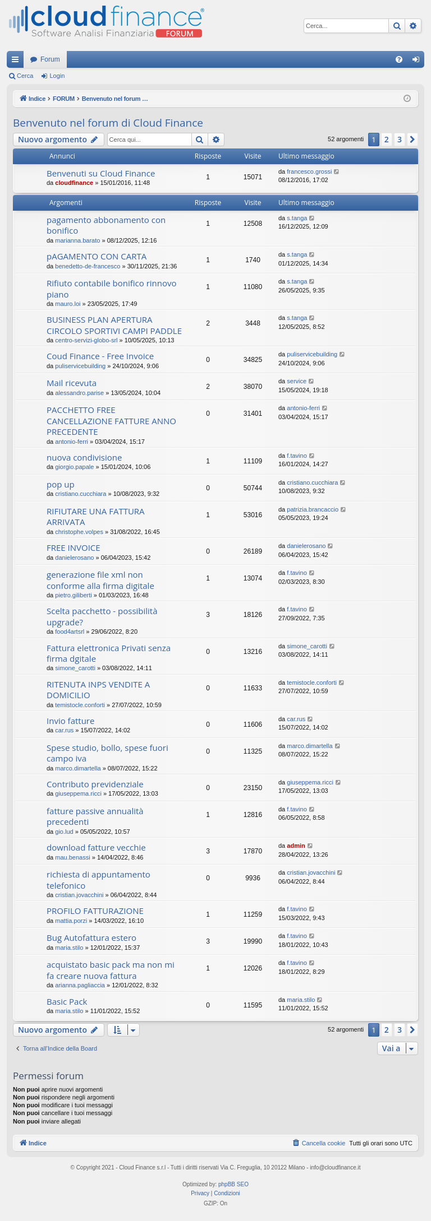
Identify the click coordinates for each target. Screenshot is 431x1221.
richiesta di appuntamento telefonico (98, 879)
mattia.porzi (71, 920)
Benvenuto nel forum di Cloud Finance (108, 122)
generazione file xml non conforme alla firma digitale (100, 580)
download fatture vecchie (96, 847)
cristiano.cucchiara (80, 493)
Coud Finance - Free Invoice (100, 355)
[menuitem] (399, 59)
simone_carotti (75, 668)
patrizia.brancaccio (312, 509)
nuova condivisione (84, 457)
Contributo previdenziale (95, 784)
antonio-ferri (71, 441)
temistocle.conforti (80, 705)
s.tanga (297, 218)
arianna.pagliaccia (80, 985)
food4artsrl (69, 631)
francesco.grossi (309, 171)
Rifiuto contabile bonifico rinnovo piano (111, 288)
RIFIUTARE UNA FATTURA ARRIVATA (96, 516)
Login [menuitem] (418, 61)
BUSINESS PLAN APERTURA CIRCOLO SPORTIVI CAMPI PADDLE (114, 325)
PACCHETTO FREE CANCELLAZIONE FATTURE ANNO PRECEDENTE (111, 420)
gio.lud (64, 831)
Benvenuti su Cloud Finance (101, 173)
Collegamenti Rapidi (17, 61)
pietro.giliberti (73, 595)
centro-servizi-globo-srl (86, 340)
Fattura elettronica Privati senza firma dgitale (109, 653)
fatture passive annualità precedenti (95, 816)
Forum (50, 59)
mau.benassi (72, 857)
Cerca (25, 75)
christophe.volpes (79, 531)
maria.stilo (69, 947)
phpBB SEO (233, 1184)
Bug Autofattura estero (91, 937)
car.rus (64, 730)
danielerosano (74, 557)
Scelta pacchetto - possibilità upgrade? (102, 616)
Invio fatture (70, 720)
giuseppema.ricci (78, 793)
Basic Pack (67, 1001)
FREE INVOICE (73, 547)
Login (57, 75)
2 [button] (386, 139)
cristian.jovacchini (79, 895)
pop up (61, 484)
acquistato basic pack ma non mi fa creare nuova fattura (111, 970)
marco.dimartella (77, 768)
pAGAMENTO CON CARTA (96, 256)
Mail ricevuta (72, 382)
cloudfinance (74, 182)
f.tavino (296, 455)
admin (296, 845)
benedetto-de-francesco (87, 266)
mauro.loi (67, 303)
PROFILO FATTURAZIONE (95, 910)
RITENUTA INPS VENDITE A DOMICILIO (98, 689)
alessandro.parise (79, 392)
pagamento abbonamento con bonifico (106, 225)
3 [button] (399, 139)
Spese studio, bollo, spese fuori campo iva (107, 753)
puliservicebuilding (80, 366)
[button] (412, 139)
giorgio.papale (74, 466)
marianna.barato (77, 240)
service (296, 381)
